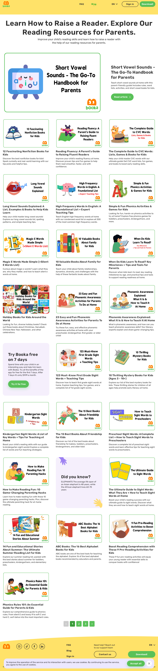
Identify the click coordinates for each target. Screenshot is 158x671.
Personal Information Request (107, 667)
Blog (93, 7)
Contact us (105, 654)
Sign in (130, 7)
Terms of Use (150, 667)
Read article (122, 109)
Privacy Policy (131, 667)
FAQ (81, 7)
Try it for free (18, 396)
